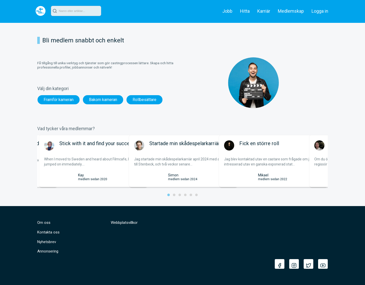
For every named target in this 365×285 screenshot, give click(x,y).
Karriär (263, 11)
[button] (168, 195)
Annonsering (47, 251)
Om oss (43, 222)
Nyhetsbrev (46, 242)
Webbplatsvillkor (124, 222)
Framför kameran (59, 99)
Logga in (320, 11)
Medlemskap (291, 11)
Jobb (227, 11)
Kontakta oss (48, 232)
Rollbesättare (144, 99)
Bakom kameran (103, 99)
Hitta (245, 11)
